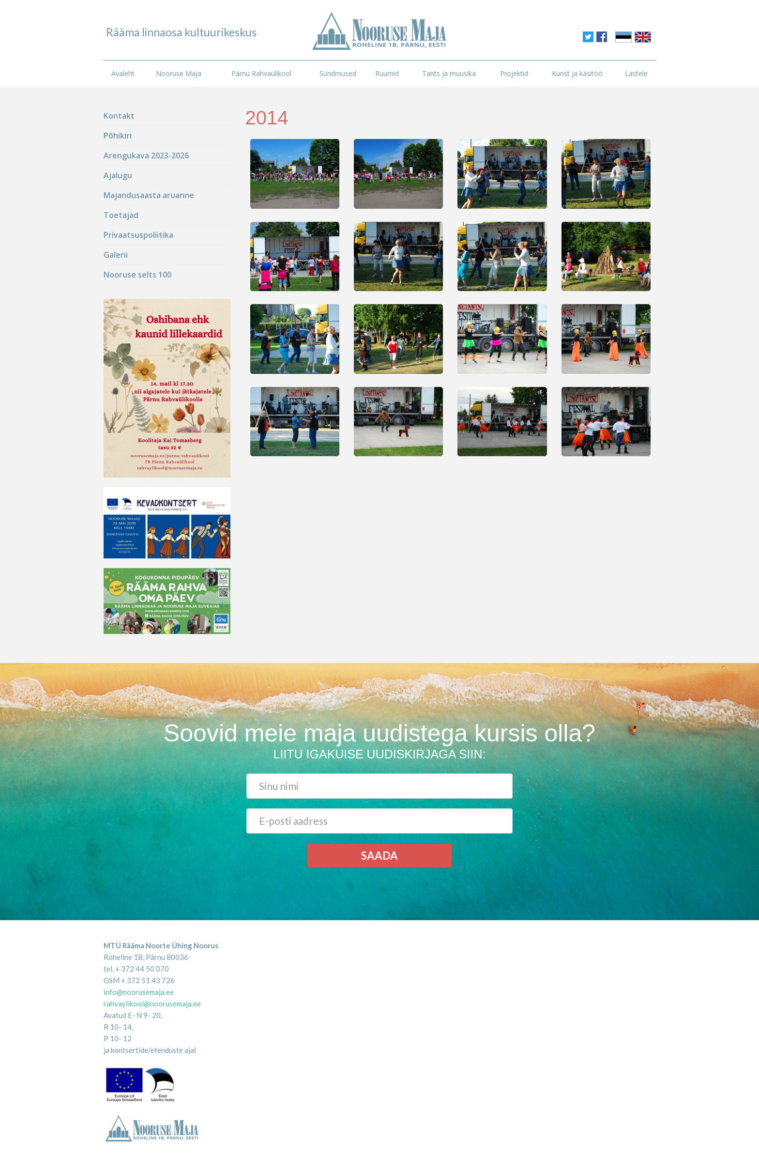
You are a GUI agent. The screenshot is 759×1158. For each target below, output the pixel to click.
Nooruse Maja (178, 73)
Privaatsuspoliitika (138, 235)
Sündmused (337, 73)
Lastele (636, 73)
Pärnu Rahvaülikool (261, 73)
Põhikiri (118, 135)
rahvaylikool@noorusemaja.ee (152, 1003)
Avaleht (123, 73)
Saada (379, 855)
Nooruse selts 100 (137, 274)
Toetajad (121, 215)
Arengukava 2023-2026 (146, 155)
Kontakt (119, 115)
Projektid (514, 73)
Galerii (116, 254)
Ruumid (387, 73)
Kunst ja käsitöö (577, 73)
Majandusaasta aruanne (149, 195)
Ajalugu (118, 175)
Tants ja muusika (449, 73)
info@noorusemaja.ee (139, 992)
